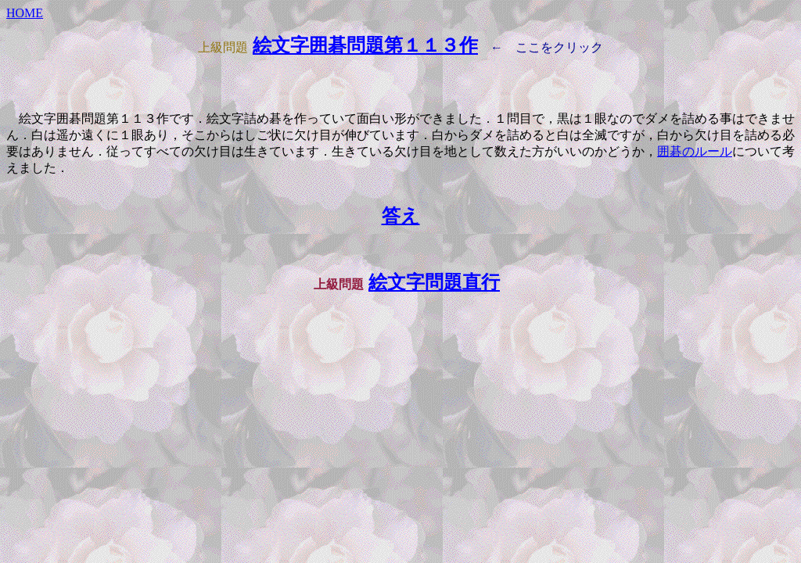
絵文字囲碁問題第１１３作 (365, 45)
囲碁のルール (694, 151)
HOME (24, 13)
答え (401, 216)
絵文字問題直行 (434, 282)
